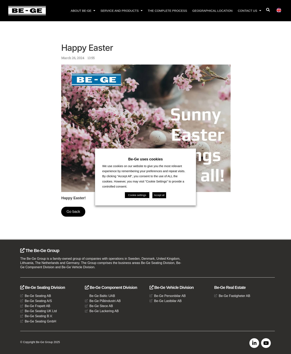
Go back (73, 212)
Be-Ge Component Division (111, 287)
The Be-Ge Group (39, 250)
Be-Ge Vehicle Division (172, 287)
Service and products (121, 10)
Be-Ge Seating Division (42, 287)
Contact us (249, 10)
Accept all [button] (159, 195)
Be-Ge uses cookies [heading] (145, 159)
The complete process (167, 10)
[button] (268, 9)
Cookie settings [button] (137, 195)
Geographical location (212, 10)
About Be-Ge (83, 10)
